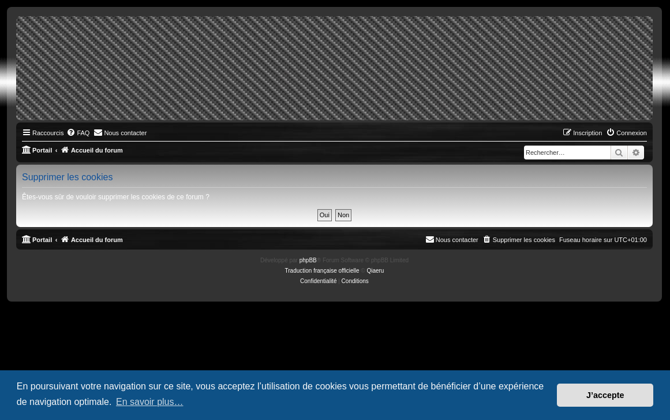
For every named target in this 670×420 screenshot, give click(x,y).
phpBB (308, 260)
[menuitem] (77, 133)
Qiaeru (375, 270)
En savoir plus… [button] (150, 402)
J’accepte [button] (605, 395)
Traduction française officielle (322, 270)
